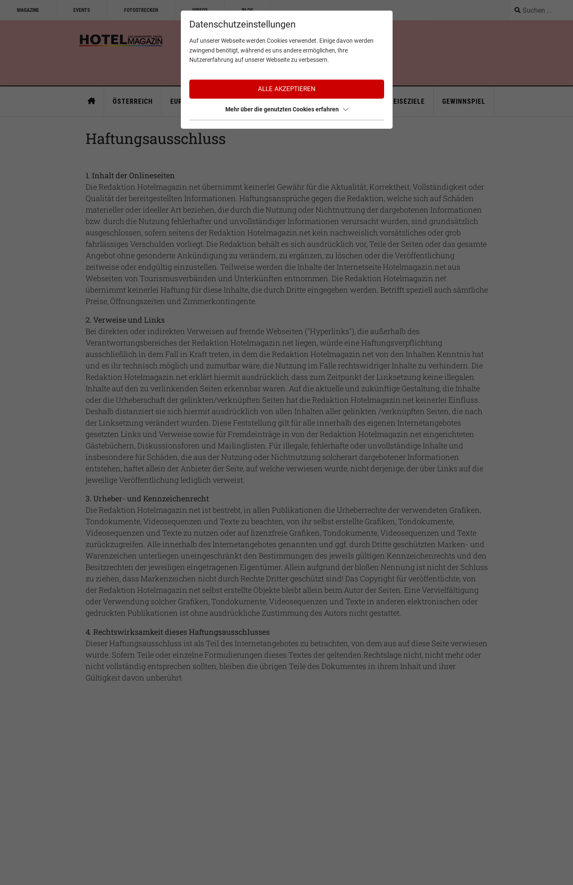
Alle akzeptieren (287, 89)
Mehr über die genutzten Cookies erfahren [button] (286, 109)
